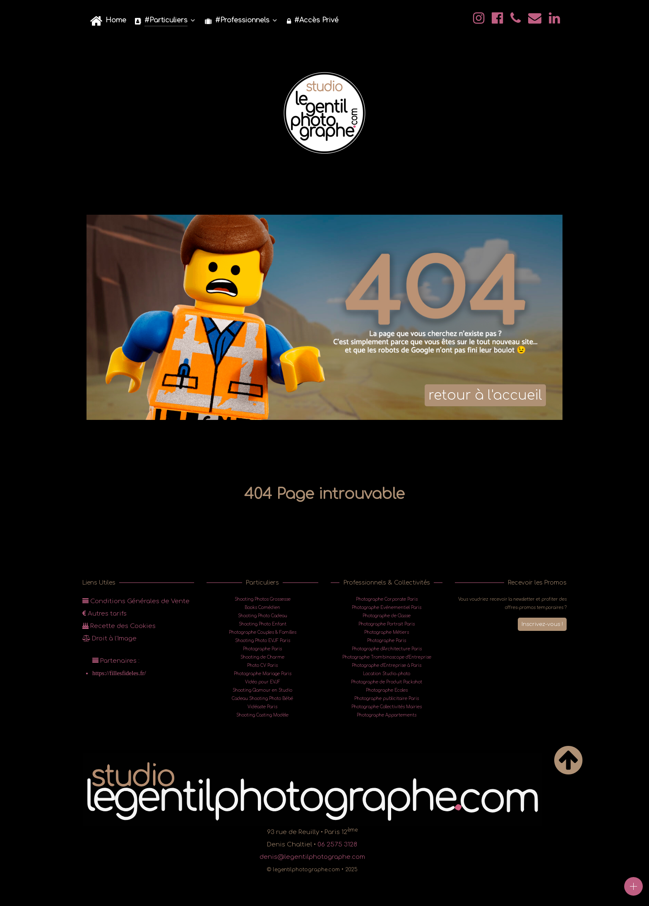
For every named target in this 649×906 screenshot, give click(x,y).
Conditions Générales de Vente (136, 601)
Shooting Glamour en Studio (262, 690)
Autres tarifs (104, 613)
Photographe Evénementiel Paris (386, 607)
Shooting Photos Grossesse (263, 599)
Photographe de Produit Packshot (386, 682)
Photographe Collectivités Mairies (386, 707)
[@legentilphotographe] (480, 21)
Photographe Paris (262, 649)
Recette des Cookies (119, 626)
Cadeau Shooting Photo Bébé (262, 698)
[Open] (633, 886)
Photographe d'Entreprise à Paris (386, 665)
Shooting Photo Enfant (262, 624)
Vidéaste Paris (262, 707)
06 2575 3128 (337, 844)
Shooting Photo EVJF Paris (262, 640)
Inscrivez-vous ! (541, 623)
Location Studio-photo (386, 673)
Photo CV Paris (262, 665)
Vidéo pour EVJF (262, 682)
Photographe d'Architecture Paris (387, 649)
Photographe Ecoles (387, 690)
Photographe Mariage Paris (262, 673)
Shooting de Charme (262, 657)
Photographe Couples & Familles (262, 632)
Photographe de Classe (387, 616)
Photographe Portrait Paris (386, 624)
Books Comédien (262, 607)
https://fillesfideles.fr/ (119, 673)
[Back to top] (568, 770)
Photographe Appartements (386, 715)
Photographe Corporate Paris (387, 599)
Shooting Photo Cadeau (262, 616)
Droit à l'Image (109, 638)
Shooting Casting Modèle (262, 715)
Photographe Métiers (386, 632)
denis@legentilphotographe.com (312, 856)
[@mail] (535, 21)
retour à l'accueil (485, 395)
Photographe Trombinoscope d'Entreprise (386, 657)
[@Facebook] (498, 21)
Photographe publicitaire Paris (386, 698)
